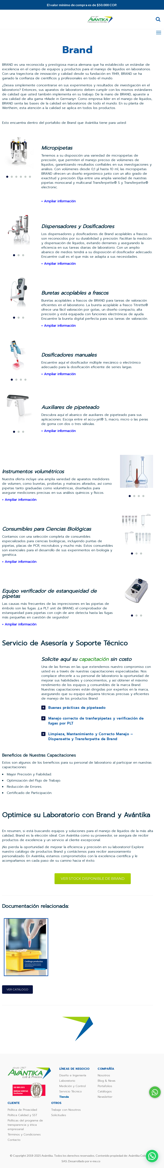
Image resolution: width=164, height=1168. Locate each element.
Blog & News (106, 1081)
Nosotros (104, 1075)
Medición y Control (72, 1086)
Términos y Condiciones (24, 1134)
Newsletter (105, 1097)
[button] (152, 1156)
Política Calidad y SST (22, 1115)
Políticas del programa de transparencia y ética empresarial (25, 1124)
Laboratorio (67, 1081)
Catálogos (105, 1091)
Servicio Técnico (70, 1091)
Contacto (14, 1140)
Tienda (64, 1097)
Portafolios (105, 1086)
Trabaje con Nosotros (66, 1110)
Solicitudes (58, 1115)
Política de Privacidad (22, 1110)
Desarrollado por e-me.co (84, 1161)
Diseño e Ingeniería (72, 1075)
